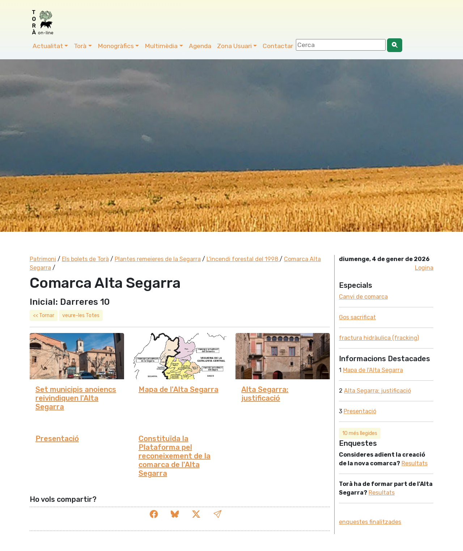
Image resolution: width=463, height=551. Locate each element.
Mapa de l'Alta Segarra (178, 389)
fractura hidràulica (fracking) (379, 337)
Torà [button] (80, 46)
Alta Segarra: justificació (264, 393)
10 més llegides (359, 433)
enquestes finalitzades (370, 521)
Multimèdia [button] (161, 46)
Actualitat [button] (48, 46)
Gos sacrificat (357, 317)
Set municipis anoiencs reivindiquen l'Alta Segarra (75, 398)
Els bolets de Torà (85, 259)
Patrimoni (43, 259)
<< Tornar (43, 315)
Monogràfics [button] (116, 46)
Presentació (57, 438)
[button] (217, 515)
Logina (424, 267)
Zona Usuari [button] (234, 46)
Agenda (200, 46)
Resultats (415, 463)
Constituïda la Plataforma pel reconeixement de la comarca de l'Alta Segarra (175, 456)
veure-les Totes (80, 315)
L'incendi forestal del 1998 (243, 259)
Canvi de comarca (363, 296)
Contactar (278, 46)
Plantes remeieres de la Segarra (158, 259)
